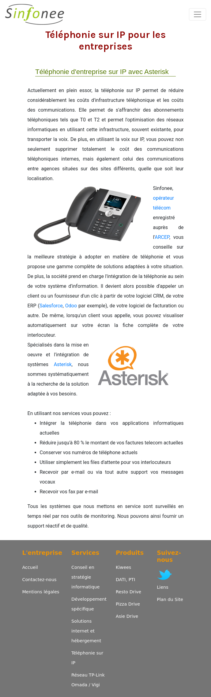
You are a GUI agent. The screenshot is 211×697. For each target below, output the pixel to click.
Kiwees (123, 567)
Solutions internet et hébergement (86, 631)
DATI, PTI (125, 579)
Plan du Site (170, 599)
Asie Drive (127, 616)
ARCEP (162, 237)
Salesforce (51, 306)
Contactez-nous (39, 579)
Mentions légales (40, 591)
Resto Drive (128, 591)
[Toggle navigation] (197, 14)
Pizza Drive (128, 604)
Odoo (71, 306)
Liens (162, 587)
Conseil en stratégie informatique (85, 577)
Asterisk (63, 364)
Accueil (30, 567)
